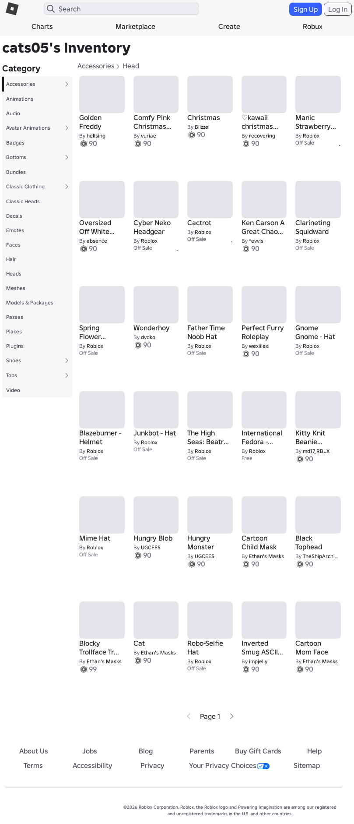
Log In (337, 9)
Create (229, 26)
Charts (42, 26)
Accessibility (92, 765)
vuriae (148, 135)
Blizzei (202, 127)
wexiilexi (259, 346)
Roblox (311, 135)
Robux (312, 26)
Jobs (89, 750)
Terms (33, 765)
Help (314, 750)
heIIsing (96, 135)
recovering (262, 135)
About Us (33, 750)
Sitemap (307, 765)
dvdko (148, 337)
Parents (201, 750)
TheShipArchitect (323, 556)
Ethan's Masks (266, 556)
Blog (146, 750)
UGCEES (151, 547)
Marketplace (135, 26)
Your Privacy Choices (229, 765)
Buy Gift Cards (258, 750)
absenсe (97, 240)
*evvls (256, 240)
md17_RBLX (316, 451)
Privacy (152, 765)
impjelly (258, 661)
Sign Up (306, 9)
